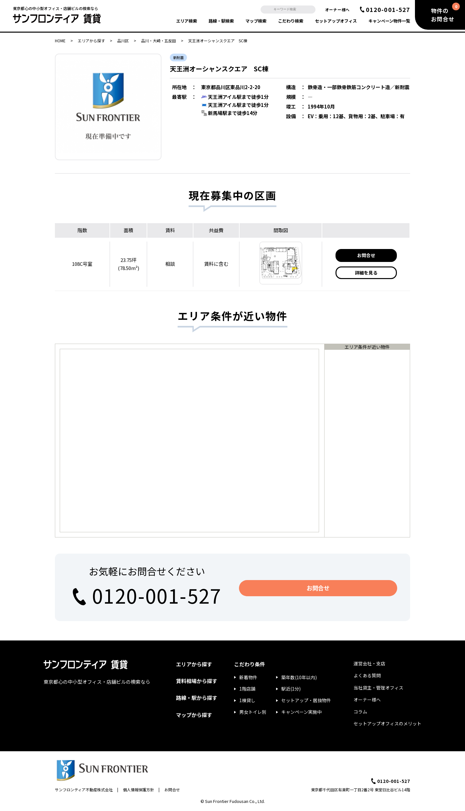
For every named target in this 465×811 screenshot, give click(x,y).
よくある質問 (367, 675)
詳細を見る (366, 272)
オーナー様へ (337, 9)
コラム (360, 711)
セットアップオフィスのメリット (387, 723)
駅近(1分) (291, 688)
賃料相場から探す (196, 681)
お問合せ (366, 255)
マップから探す (194, 715)
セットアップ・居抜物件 (306, 700)
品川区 (123, 40)
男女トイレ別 (252, 712)
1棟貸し (247, 700)
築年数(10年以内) (299, 677)
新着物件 (248, 677)
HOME (60, 40)
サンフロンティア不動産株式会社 (84, 789)
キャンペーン (389, 21)
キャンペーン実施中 (301, 712)
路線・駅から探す (196, 698)
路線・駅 (221, 21)
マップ (255, 21)
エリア (186, 21)
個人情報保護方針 (138, 789)
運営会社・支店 (369, 663)
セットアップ (336, 21)
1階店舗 (247, 688)
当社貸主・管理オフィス (378, 687)
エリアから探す (91, 40)
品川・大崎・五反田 (158, 40)
